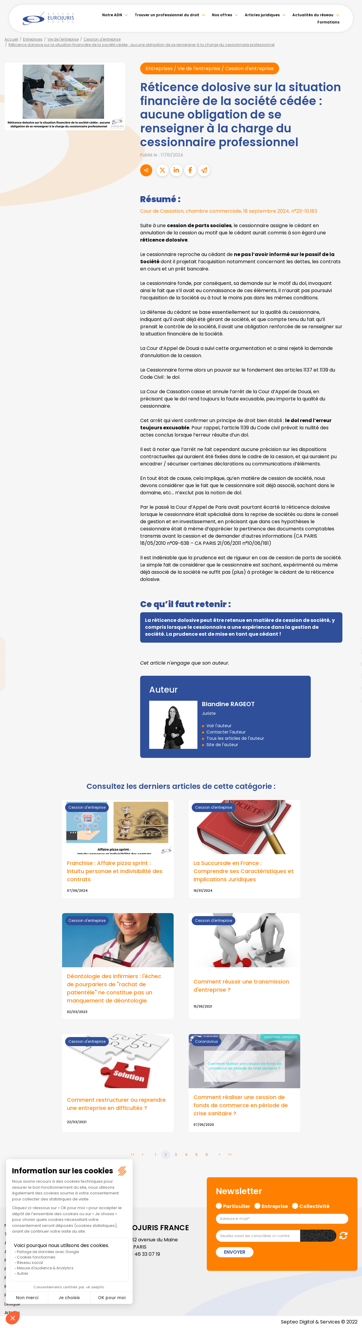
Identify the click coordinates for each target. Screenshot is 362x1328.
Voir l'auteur (218, 726)
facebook (350, 628)
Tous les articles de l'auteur (235, 738)
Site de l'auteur (222, 745)
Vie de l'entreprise (63, 39)
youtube (350, 664)
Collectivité (314, 1205)
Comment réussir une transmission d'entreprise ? (241, 985)
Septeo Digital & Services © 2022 (319, 1321)
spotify (350, 688)
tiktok (350, 700)
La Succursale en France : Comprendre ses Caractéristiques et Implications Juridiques (244, 871)
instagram (350, 676)
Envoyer (234, 1252)
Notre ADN (112, 14)
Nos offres (222, 14)
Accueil (11, 39)
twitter (350, 640)
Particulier (236, 1205)
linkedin (350, 652)
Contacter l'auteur (226, 732)
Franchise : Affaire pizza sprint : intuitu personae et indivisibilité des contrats (114, 871)
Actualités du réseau (312, 14)
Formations (328, 22)
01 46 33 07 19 (144, 1254)
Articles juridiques (262, 14)
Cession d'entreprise (102, 39)
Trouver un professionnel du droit (167, 14)
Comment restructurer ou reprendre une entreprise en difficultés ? (116, 1104)
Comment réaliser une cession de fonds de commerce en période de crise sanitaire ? (241, 1105)
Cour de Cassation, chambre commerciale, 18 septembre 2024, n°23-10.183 (229, 211)
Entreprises (32, 39)
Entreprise (275, 1205)
